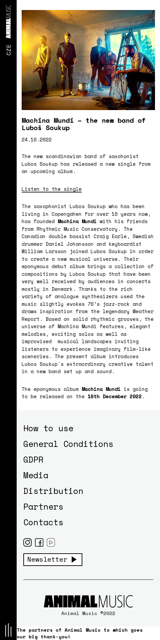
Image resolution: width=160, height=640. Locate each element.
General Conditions (68, 444)
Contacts (43, 522)
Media (35, 475)
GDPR (33, 459)
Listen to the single (52, 188)
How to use (48, 428)
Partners (43, 506)
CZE (8, 49)
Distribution (53, 491)
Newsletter (47, 559)
